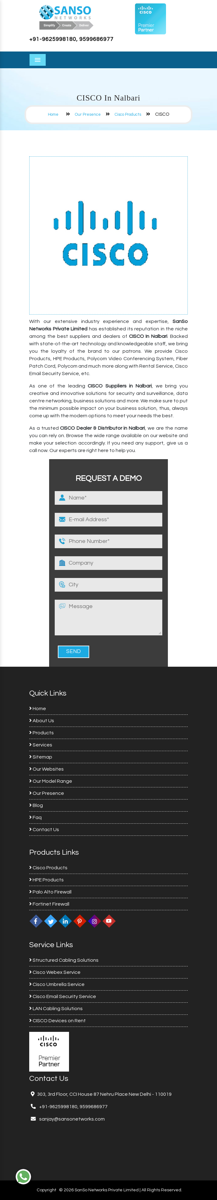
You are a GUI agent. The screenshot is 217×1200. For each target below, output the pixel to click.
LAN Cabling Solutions (56, 1008)
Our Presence (88, 114)
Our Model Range (50, 781)
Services (40, 744)
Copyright (46, 1190)
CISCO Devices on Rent (57, 1020)
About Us (41, 720)
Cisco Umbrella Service (57, 984)
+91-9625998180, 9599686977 (71, 39)
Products (41, 732)
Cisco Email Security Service (62, 996)
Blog (36, 805)
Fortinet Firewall (49, 904)
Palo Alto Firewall (50, 891)
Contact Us (44, 829)
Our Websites (46, 769)
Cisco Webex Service (55, 972)
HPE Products (46, 879)
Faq (35, 817)
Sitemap (40, 756)
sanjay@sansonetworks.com (71, 1119)
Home (53, 114)
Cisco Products (128, 114)
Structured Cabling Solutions (64, 960)
